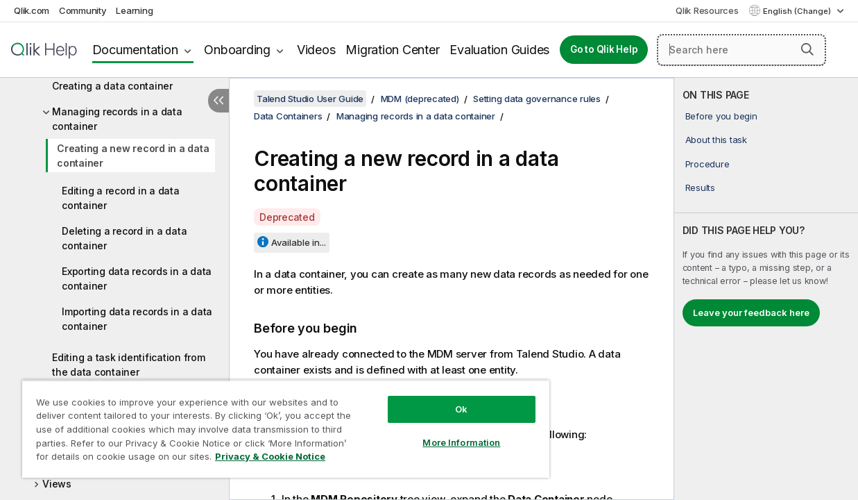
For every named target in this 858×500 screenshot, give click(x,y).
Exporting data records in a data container (137, 278)
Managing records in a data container (117, 119)
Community (83, 10)
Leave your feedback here (751, 312)
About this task (716, 139)
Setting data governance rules (537, 98)
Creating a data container (112, 86)
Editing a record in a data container (121, 198)
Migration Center (392, 49)
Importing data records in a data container (137, 319)
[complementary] (766, 289)
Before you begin (721, 116)
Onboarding (237, 49)
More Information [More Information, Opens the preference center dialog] (436, 432)
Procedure (707, 163)
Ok (436, 398)
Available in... (298, 242)
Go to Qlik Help (603, 49)
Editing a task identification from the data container (128, 364)
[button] (807, 49)
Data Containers (288, 116)
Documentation (135, 49)
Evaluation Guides (499, 49)
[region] (271, 423)
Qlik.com (31, 10)
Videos (316, 49)
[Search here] (741, 50)
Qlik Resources (707, 10)
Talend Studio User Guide (310, 98)
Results (700, 187)
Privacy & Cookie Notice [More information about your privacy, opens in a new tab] (117, 459)
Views (56, 484)
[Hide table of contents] (218, 100)
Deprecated (287, 217)
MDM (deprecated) (420, 98)
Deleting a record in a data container (124, 238)
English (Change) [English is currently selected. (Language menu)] (798, 11)
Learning (134, 10)
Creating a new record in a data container (133, 155)
